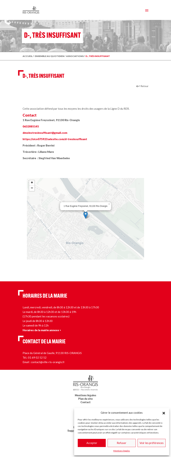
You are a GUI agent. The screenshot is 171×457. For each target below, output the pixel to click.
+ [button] (32, 183)
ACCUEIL (28, 56)
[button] (164, 412)
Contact (85, 402)
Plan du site (85, 398)
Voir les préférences (152, 442)
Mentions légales (121, 450)
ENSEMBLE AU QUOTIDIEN (49, 56)
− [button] (32, 188)
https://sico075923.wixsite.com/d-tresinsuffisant (55, 139)
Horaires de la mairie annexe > (42, 330)
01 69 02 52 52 (37, 357)
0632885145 (31, 126)
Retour (144, 86)
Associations (75, 56)
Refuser (121, 442)
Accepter (91, 442)
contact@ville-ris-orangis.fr (48, 362)
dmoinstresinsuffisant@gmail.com (45, 132)
